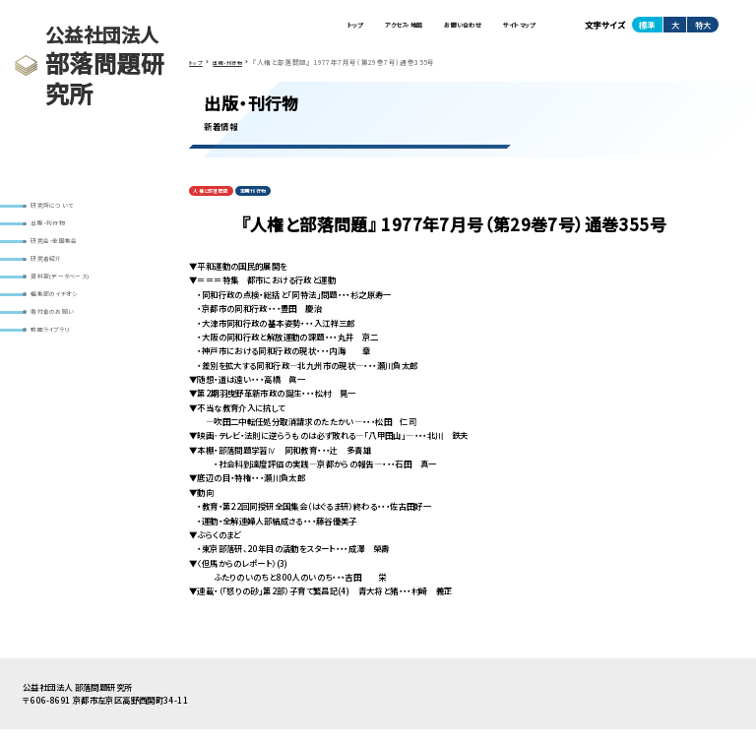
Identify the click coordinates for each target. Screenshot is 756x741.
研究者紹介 (55, 278)
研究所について (62, 208)
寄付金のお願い (63, 347)
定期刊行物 (279, 200)
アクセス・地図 (353, 28)
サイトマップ (510, 28)
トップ (288, 28)
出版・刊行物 (57, 231)
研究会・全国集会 (65, 254)
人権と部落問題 (220, 200)
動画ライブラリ (61, 370)
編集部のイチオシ (65, 324)
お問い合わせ (434, 28)
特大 (703, 28)
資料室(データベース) (72, 300)
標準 (647, 28)
